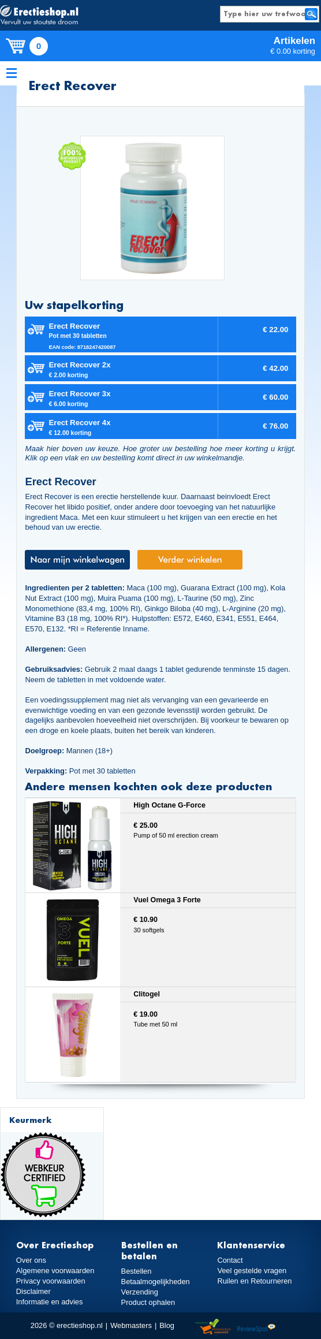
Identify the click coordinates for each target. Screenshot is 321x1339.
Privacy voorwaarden (50, 1281)
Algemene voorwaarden (55, 1270)
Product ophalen (148, 1302)
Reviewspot (256, 1327)
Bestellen (136, 1271)
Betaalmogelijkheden (155, 1281)
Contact (229, 1260)
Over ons (31, 1260)
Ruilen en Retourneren (254, 1281)
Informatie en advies (49, 1301)
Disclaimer (33, 1291)
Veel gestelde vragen (251, 1270)
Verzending (139, 1292)
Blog (166, 1325)
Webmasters (131, 1325)
